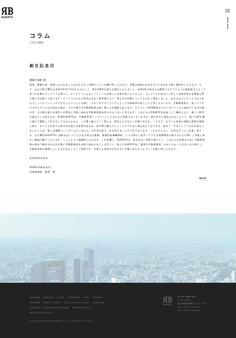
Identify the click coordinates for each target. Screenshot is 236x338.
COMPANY (98, 302)
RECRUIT (98, 297)
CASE (86, 297)
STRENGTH (73, 297)
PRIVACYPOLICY (82, 307)
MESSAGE (35, 297)
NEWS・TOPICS (52, 302)
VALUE (60, 297)
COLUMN (35, 302)
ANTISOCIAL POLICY (41, 312)
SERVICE (48, 297)
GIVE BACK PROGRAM (56, 307)
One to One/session (76, 302)
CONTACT (35, 307)
